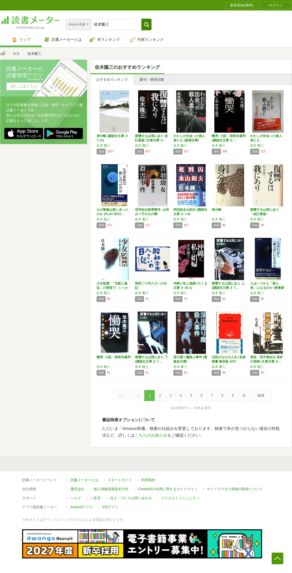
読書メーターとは (84, 480)
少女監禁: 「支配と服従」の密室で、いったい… (113, 288)
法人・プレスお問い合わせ (131, 498)
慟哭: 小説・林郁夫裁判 (114, 357)
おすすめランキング (112, 80)
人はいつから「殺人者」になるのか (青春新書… (267, 288)
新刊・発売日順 (152, 80)
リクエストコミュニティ (180, 498)
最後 (260, 395)
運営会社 (77, 489)
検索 (16, 54)
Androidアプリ (81, 507)
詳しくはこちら (24, 86)
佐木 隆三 (103, 145)
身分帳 (216, 209)
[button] (146, 24)
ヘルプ (75, 498)
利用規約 (148, 480)
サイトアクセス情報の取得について (235, 489)
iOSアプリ (110, 507)
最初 (121, 395)
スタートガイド (120, 480)
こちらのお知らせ (151, 435)
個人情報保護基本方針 (111, 489)
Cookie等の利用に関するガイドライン (167, 489)
